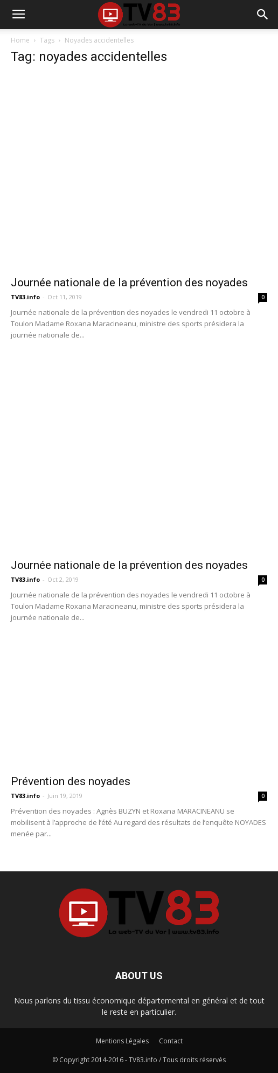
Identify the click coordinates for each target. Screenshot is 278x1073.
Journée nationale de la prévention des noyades (129, 282)
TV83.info (25, 297)
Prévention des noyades (70, 781)
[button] (263, 14)
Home (20, 40)
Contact (171, 1041)
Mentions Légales (122, 1041)
